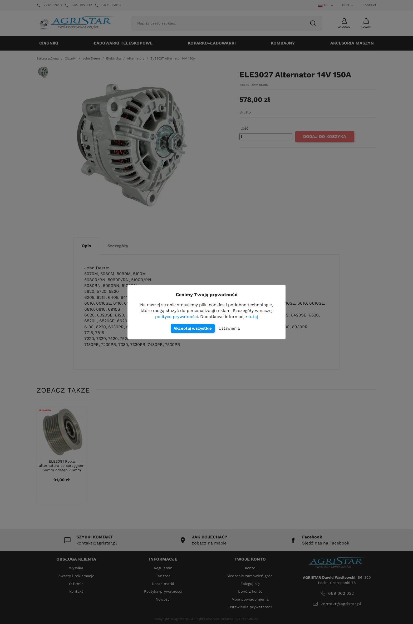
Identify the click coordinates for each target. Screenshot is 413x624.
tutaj (253, 316)
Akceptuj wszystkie (193, 328)
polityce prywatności (176, 316)
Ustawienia (229, 328)
